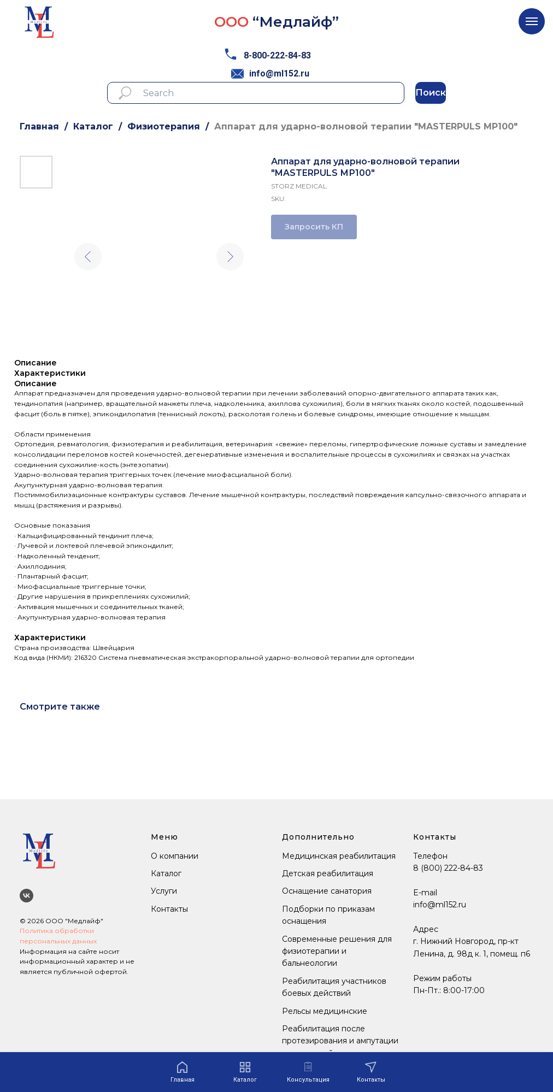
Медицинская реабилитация (339, 856)
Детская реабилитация (327, 873)
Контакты (169, 909)
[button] (308, 1072)
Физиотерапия (163, 126)
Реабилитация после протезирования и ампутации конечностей (340, 1041)
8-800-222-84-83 (277, 55)
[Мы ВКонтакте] (26, 895)
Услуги (164, 891)
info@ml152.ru (279, 73)
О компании (174, 856)
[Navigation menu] (532, 21)
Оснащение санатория (327, 891)
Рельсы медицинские (324, 1011)
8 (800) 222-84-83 (448, 868)
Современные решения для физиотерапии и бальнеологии (337, 951)
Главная (39, 126)
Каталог (93, 126)
